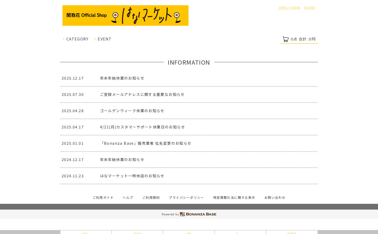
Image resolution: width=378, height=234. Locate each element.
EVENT (103, 38)
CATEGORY (75, 38)
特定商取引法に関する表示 (234, 197)
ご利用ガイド (103, 197)
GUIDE (310, 8)
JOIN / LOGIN (289, 8)
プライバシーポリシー (186, 197)
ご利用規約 (151, 197)
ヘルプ (128, 197)
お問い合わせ (274, 197)
